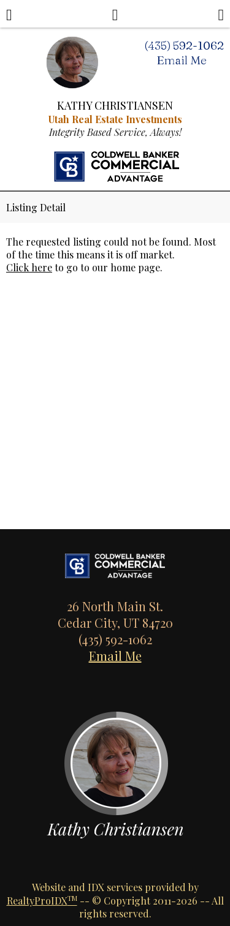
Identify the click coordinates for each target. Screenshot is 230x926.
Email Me (115, 655)
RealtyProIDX (42, 900)
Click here (29, 267)
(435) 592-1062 (184, 45)
